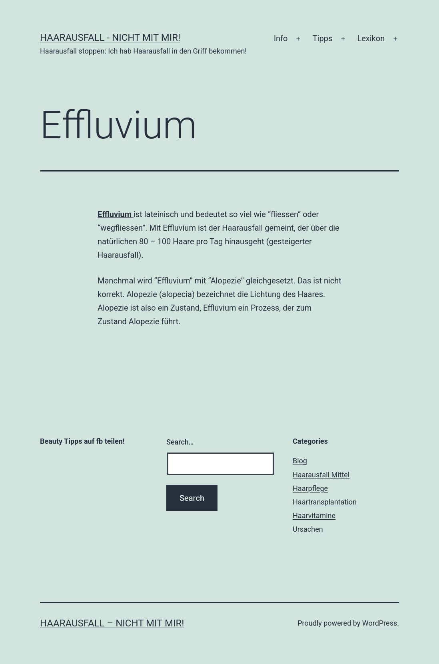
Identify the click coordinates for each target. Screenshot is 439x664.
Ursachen (308, 529)
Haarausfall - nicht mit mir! (110, 37)
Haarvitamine (314, 515)
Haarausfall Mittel (321, 475)
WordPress (379, 623)
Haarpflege (310, 488)
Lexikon (371, 38)
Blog (300, 461)
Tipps (323, 38)
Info (281, 38)
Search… (180, 442)
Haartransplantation (325, 502)
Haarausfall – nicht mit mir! (112, 623)
